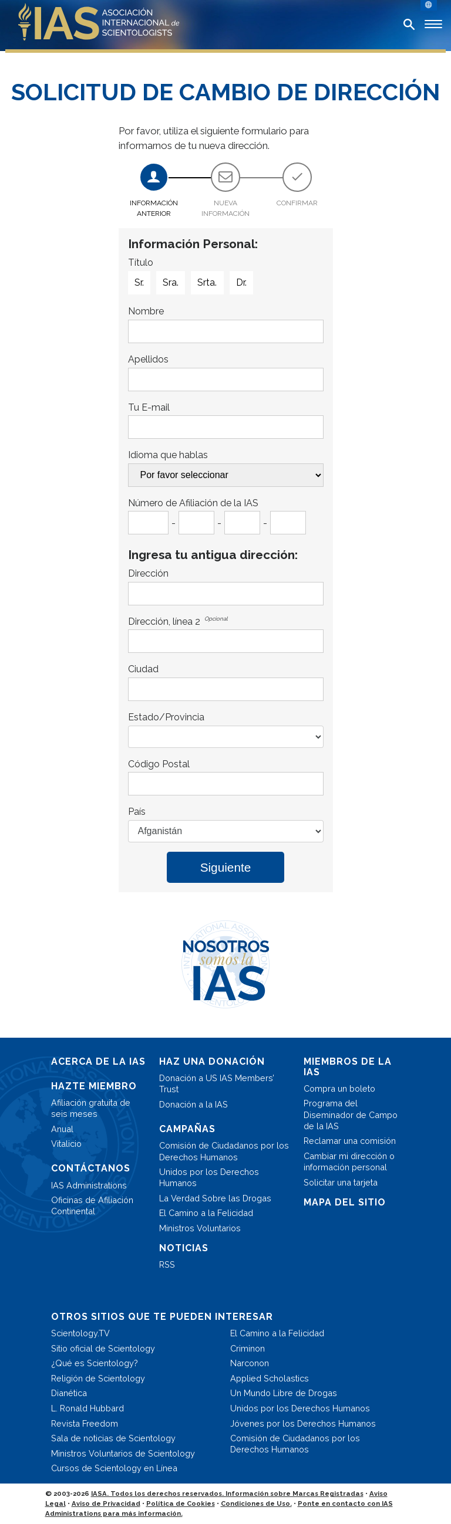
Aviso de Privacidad (106, 1503)
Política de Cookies (180, 1503)
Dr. (241, 282)
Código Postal (159, 764)
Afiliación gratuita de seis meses (90, 1108)
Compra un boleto (339, 1088)
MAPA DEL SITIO (345, 1202)
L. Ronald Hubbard (87, 1408)
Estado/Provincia (166, 717)
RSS (167, 1264)
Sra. (171, 282)
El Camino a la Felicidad (206, 1213)
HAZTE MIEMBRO (94, 1086)
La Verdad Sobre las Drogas (215, 1198)
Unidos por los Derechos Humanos (209, 1177)
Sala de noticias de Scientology (113, 1438)
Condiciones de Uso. (256, 1503)
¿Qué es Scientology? (94, 1363)
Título (140, 262)
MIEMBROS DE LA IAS (348, 1067)
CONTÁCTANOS (90, 1168)
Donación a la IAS (193, 1104)
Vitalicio (66, 1144)
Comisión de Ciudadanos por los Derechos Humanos (224, 1150)
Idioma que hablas (168, 454)
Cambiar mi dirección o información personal (349, 1161)
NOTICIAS (183, 1248)
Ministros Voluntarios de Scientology (123, 1453)
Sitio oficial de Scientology (103, 1348)
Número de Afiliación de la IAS (193, 503)
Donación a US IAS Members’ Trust (216, 1083)
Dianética (69, 1393)
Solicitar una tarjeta (341, 1182)
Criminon (247, 1348)
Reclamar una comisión (350, 1141)
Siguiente (225, 867)
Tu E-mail (149, 407)
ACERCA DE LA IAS (98, 1061)
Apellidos (148, 359)
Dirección (148, 573)
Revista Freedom (84, 1423)
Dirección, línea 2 (164, 621)
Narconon (249, 1363)
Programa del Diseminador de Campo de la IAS (351, 1114)
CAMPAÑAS (187, 1128)
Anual (62, 1129)
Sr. (139, 282)
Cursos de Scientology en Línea (114, 1468)
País (137, 811)
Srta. (207, 282)
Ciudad (143, 669)
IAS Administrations (89, 1185)
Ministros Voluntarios (200, 1228)
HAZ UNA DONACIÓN (212, 1061)
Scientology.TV (80, 1333)
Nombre (146, 311)
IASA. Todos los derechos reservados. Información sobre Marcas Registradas (227, 1493)
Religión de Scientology (98, 1378)
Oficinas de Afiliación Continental (92, 1205)
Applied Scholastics (269, 1378)
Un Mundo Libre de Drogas (283, 1393)
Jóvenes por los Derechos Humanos (303, 1423)
